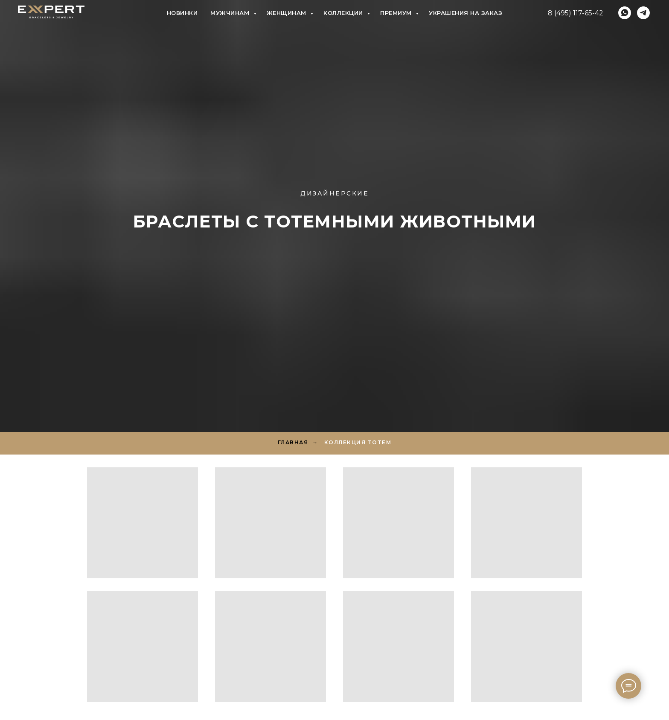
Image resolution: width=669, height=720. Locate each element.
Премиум (396, 12)
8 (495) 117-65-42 (575, 13)
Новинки (182, 12)
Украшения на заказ (465, 12)
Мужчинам (230, 12)
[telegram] (643, 12)
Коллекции (344, 12)
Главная (293, 442)
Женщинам (287, 12)
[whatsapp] (624, 12)
